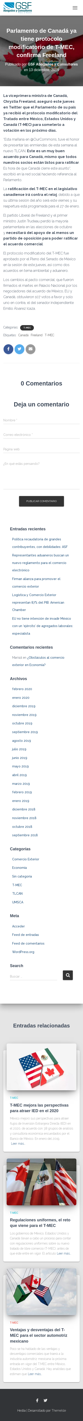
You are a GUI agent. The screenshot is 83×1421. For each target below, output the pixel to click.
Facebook (37, 1401)
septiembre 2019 (25, 732)
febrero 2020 (22, 689)
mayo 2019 (20, 766)
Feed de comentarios (28, 943)
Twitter (45, 1401)
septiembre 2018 (25, 835)
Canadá (23, 335)
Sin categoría (22, 876)
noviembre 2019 (24, 715)
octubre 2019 (22, 723)
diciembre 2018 (23, 809)
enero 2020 (20, 697)
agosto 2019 (21, 740)
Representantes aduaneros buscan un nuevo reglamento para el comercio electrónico (40, 563)
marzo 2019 (21, 783)
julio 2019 (19, 749)
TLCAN (17, 893)
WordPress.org (23, 952)
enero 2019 (20, 801)
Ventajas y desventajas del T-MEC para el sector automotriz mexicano (38, 1335)
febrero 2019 (22, 792)
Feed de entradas (25, 935)
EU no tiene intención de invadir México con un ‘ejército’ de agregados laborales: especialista (42, 626)
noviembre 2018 (24, 818)
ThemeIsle (59, 1410)
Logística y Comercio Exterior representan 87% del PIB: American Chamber (38, 602)
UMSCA (17, 902)
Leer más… (18, 1143)
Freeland (36, 335)
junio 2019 (19, 758)
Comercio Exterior (25, 859)
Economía (19, 867)
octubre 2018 (22, 826)
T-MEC (27, 327)
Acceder (18, 926)
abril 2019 (19, 775)
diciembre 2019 (23, 706)
